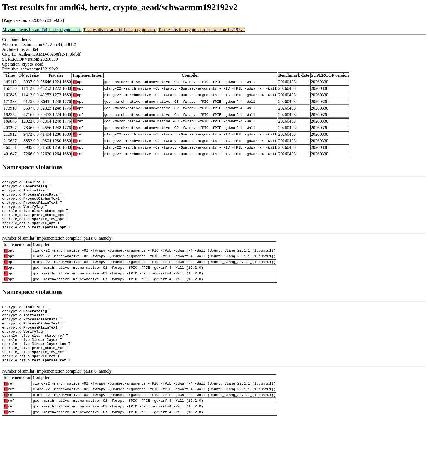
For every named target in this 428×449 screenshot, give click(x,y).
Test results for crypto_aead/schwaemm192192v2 (201, 29)
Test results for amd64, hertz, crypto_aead (120, 29)
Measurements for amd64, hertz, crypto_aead (42, 29)
